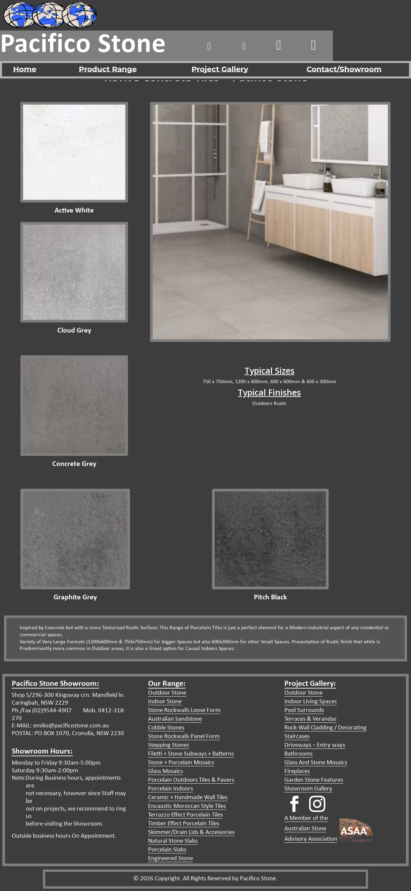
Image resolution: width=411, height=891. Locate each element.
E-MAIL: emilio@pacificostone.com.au (60, 726)
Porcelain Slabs (167, 850)
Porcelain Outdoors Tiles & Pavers (191, 780)
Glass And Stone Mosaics (315, 763)
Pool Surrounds (304, 710)
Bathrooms (298, 754)
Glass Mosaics (165, 771)
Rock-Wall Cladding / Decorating (325, 728)
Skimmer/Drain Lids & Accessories (191, 832)
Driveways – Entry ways (314, 745)
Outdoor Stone (167, 693)
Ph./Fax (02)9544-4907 (42, 711)
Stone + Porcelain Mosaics (181, 763)
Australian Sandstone (175, 719)
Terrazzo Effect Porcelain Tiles (185, 815)
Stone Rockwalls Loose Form (184, 710)
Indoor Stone (165, 702)
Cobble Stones (166, 728)
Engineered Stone (170, 858)
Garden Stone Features (313, 780)
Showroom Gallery (308, 789)
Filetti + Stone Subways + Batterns (191, 754)
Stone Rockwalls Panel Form (184, 736)
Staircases (297, 736)
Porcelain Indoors (170, 789)
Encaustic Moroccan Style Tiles (187, 806)
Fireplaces (297, 771)
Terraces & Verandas (310, 719)
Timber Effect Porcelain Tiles (183, 824)
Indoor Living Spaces (310, 702)
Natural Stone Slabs (173, 841)
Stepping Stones (168, 745)
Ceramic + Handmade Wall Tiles (187, 797)
